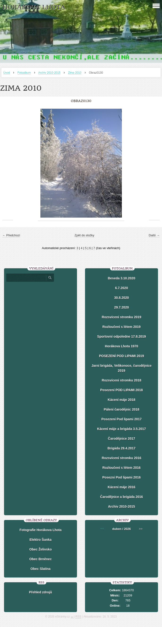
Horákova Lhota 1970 (121, 346)
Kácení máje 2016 (121, 487)
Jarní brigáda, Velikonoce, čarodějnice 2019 (121, 368)
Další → (154, 235)
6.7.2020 (121, 288)
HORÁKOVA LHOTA (33, 7)
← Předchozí (11, 235)
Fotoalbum (24, 72)
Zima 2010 (74, 72)
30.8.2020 (121, 298)
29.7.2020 (121, 307)
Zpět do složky (84, 235)
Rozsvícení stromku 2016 (121, 458)
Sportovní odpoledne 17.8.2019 (121, 336)
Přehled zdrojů (40, 592)
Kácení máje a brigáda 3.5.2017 (121, 429)
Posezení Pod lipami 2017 (121, 419)
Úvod (6, 72)
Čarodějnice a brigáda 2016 (121, 497)
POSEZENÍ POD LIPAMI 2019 (121, 356)
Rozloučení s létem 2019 (121, 327)
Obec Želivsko (40, 549)
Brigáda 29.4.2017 (121, 448)
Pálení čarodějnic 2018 (121, 409)
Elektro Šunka (40, 540)
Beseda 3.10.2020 (121, 278)
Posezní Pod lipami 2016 (121, 477)
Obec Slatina (40, 569)
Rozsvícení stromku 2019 (121, 317)
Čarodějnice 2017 (121, 438)
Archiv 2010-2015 (49, 72)
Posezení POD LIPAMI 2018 (121, 390)
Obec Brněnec (40, 559)
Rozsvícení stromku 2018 (121, 380)
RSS (78, 616)
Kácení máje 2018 (121, 400)
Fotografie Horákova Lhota (40, 530)
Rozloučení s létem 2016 (121, 468)
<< (102, 529)
